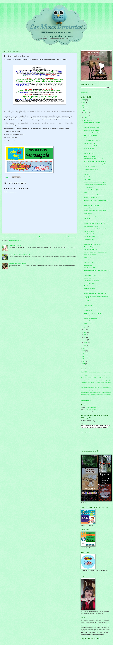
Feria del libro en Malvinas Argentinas (93, 132)
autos (82, 382)
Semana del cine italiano (89, 241)
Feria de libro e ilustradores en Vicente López (95, 210)
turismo (109, 394)
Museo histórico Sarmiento (90, 308)
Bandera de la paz (88, 310)
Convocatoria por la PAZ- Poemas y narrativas (95, 184)
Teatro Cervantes (88, 305)
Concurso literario (88, 151)
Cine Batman (85, 375)
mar (85, 389)
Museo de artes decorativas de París (101, 377)
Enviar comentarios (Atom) (15, 240)
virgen (90, 395)
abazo (106, 378)
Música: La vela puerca (89, 156)
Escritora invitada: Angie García (91, 205)
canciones (98, 382)
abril (85, 337)
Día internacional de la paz (90, 202)
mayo (85, 334)
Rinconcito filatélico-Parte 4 (90, 208)
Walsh (103, 378)
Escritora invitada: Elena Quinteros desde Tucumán (96, 190)
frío (88, 387)
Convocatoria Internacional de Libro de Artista (95, 228)
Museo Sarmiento (88, 265)
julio (85, 329)
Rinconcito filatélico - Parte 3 (91, 226)
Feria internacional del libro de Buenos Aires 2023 (96, 223)
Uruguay (100, 378)
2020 (83, 351)
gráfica (96, 387)
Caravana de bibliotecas (89, 236)
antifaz (99, 380)
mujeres (84, 372)
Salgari (88, 378)
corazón (103, 384)
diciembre (86, 112)
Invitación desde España (89, 267)
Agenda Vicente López (89, 171)
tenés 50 (96, 394)
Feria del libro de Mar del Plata (91, 130)
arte (101, 380)
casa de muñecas (107, 382)
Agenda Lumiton (88, 179)
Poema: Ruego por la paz (90, 254)
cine (95, 372)
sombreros (93, 394)
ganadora (91, 387)
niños (104, 389)
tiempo (102, 394)
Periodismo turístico (88, 315)
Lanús (110, 375)
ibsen (107, 387)
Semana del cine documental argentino (93, 303)
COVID (102, 373)
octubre (86, 117)
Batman (94, 373)
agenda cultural (84, 380)
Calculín (109, 373)
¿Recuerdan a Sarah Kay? (15, 245)
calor (95, 382)
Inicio (41, 237)
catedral (86, 384)
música (105, 372)
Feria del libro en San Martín (91, 145)
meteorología (93, 389)
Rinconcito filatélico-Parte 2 (90, 262)
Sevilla (96, 378)
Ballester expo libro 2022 (90, 275)
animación (92, 380)
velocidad (87, 395)
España (95, 375)
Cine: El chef (87, 174)
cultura (85, 385)
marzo (85, 340)
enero (85, 345)
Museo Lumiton (87, 286)
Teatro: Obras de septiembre (90, 318)
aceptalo (109, 378)
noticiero (107, 389)
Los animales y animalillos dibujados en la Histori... (96, 161)
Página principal (84, 92)
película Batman (84, 390)
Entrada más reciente (9, 237)
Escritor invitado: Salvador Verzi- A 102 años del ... (96, 221)
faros (101, 385)
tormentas (106, 394)
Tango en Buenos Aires (89, 288)
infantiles (82, 389)
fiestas (110, 385)
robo (110, 392)
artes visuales (104, 380)
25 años (91, 373)
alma (92, 372)
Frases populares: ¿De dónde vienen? (18, 263)
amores (88, 380)
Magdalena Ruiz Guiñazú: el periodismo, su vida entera (97, 270)
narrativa (100, 389)
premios (82, 392)
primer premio (93, 392)
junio (85, 332)
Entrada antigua (71, 237)
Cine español (87, 291)
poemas (109, 390)
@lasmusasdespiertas (91, 409)
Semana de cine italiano (89, 148)
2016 (83, 361)
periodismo (89, 390)
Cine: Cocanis (87, 218)
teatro (89, 372)
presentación (86, 392)
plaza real (106, 390)
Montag (91, 377)
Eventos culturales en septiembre (92, 216)
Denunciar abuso (86, 400)
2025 (83, 102)
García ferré (102, 375)
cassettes (82, 384)
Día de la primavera (88, 187)
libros (102, 372)
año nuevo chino (86, 382)
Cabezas (106, 373)
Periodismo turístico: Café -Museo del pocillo (95, 293)
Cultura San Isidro (88, 125)
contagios (99, 384)
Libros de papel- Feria (89, 278)
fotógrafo (85, 387)
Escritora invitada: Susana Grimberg (92, 244)
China (82, 375)
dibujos (98, 372)
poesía (82, 373)
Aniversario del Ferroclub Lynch (91, 127)
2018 (83, 356)
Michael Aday (87, 377)
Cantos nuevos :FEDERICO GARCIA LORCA (95, 252)
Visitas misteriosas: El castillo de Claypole (19, 254)
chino (89, 384)
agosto (85, 327)
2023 (83, 107)
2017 (83, 358)
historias (100, 387)
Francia (98, 375)
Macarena (82, 377)
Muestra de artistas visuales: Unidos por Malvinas (96, 200)
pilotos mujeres (95, 390)
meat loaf (88, 389)
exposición (97, 385)
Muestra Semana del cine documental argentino (95, 182)
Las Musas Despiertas (91, 407)
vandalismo (83, 395)
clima (96, 384)
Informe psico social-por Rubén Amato (93, 313)
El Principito (91, 375)
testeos (99, 394)
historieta (104, 387)
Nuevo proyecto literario (89, 239)
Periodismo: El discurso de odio (91, 197)
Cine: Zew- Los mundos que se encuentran (94, 177)
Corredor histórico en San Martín (92, 122)
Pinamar (109, 377)
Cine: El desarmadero (89, 231)
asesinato (109, 380)
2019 (83, 353)
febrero (86, 342)
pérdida (103, 392)
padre (110, 389)
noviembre (86, 115)
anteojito (95, 380)
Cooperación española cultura (91, 169)
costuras (109, 384)
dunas (93, 385)
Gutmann (107, 375)
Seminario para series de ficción (91, 166)
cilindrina (92, 384)
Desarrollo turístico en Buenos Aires (92, 140)
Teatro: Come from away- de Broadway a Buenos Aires (97, 164)
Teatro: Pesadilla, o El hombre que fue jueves (94, 234)
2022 (83, 110)
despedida (89, 385)
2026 (83, 100)
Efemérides (86, 138)
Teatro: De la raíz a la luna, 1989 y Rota (93, 158)
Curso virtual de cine (89, 153)
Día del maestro (87, 273)
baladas (92, 382)
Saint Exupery (83, 378)
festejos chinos (105, 385)
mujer (97, 389)
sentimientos (87, 394)
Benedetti (98, 373)
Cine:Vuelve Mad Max (89, 143)
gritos (94, 387)
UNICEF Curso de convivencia (91, 280)
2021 (83, 348)
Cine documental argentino (90, 249)
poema (109, 372)
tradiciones (86, 373)
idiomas (109, 387)
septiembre (87, 120)
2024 (83, 105)
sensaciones (83, 394)
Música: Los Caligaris (89, 247)
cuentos (82, 385)
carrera (102, 382)
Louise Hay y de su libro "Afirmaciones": (94, 195)
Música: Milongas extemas (90, 135)
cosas (106, 384)
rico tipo (107, 392)
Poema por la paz (88, 213)
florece (82, 387)
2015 (83, 364)
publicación (98, 392)
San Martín (92, 378)
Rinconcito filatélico (88, 321)
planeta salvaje (101, 390)
